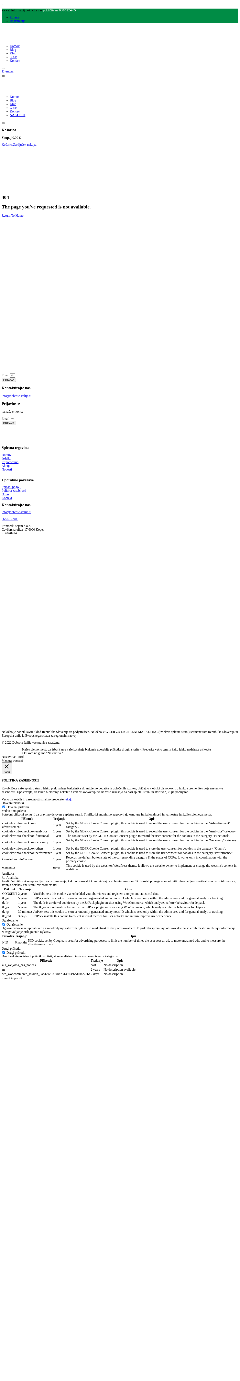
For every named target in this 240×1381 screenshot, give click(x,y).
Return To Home (12, 215)
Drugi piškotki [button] (11, 948)
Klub (13, 53)
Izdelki (6, 458)
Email (6, 375)
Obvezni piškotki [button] (13, 803)
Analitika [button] (8, 873)
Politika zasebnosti (14, 490)
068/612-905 (10, 519)
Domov (15, 46)
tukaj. (68, 799)
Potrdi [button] (20, 756)
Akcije (6, 465)
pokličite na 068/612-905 (59, 10)
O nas (13, 57)
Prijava (14, 17)
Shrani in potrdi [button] (12, 978)
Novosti (7, 469)
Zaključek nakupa (24, 144)
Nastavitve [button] (8, 756)
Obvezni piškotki (18, 807)
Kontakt (15, 60)
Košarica (7, 144)
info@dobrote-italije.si (16, 396)
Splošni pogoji (11, 487)
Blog (13, 49)
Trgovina (7, 71)
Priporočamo (10, 462)
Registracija (17, 21)
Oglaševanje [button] (10, 920)
